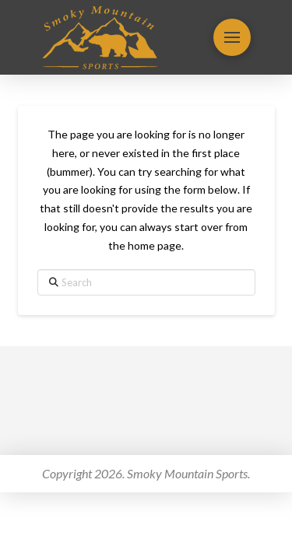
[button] (232, 37)
